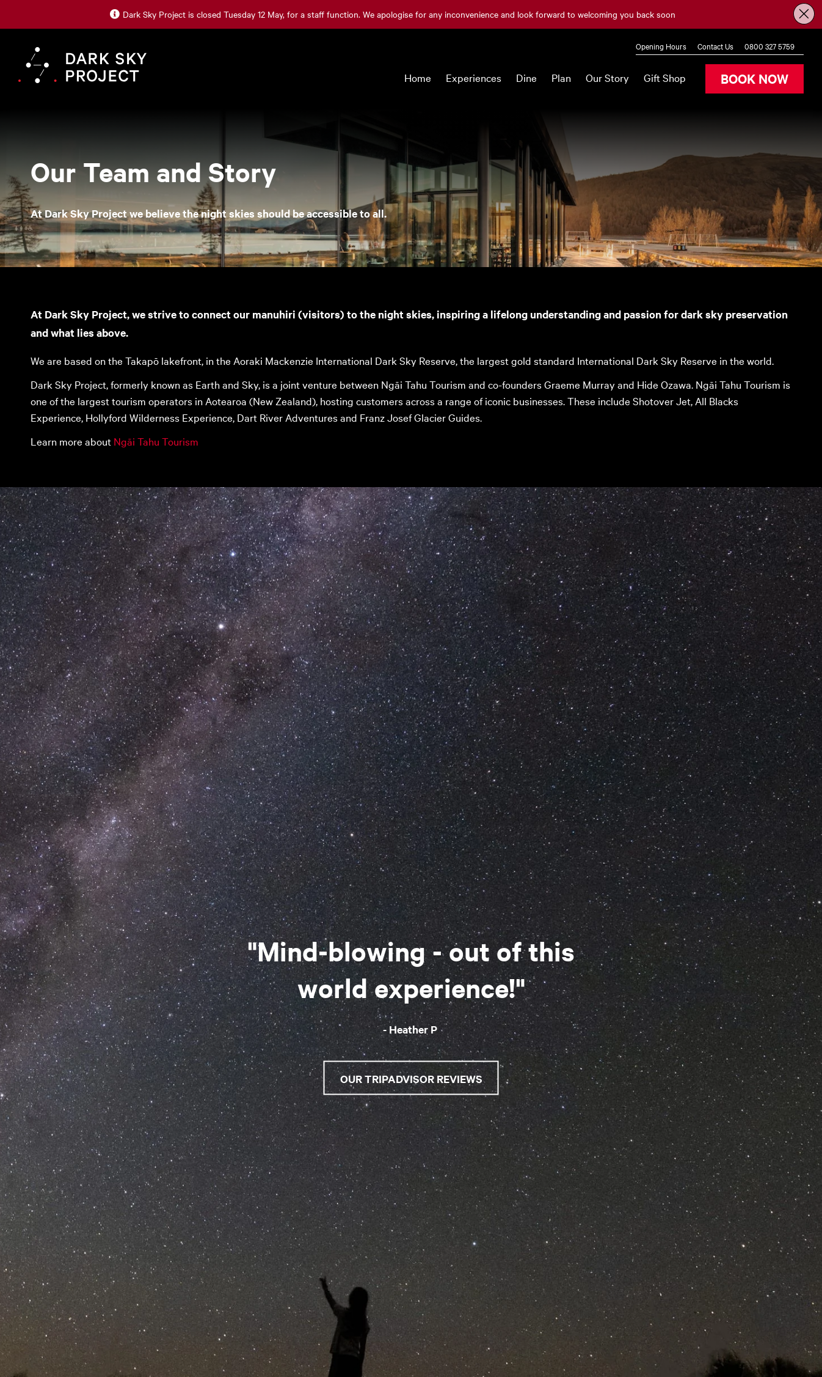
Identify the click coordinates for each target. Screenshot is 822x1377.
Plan (561, 77)
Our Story (607, 77)
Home (417, 77)
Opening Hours (661, 45)
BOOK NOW (754, 78)
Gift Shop (665, 77)
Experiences (473, 77)
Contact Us (715, 45)
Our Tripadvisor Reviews (411, 1078)
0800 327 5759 (769, 45)
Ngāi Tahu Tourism (157, 441)
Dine (526, 77)
